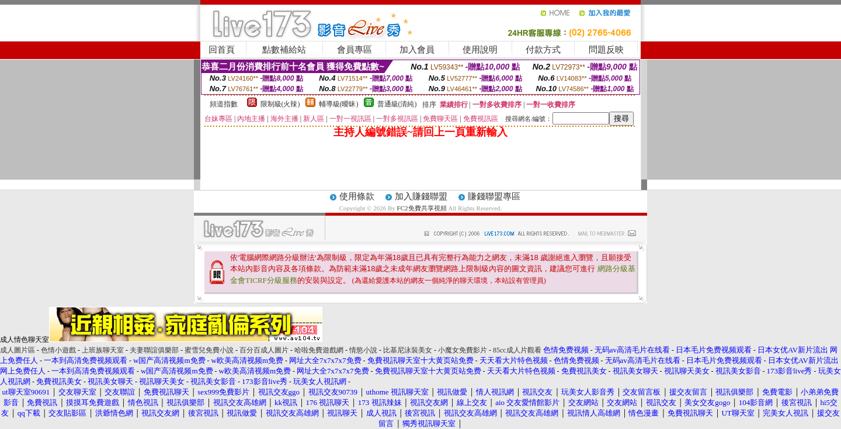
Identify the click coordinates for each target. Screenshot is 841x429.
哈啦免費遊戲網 (318, 350)
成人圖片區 (17, 350)
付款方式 (543, 49)
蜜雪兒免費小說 (209, 350)
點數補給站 (284, 49)
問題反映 (606, 49)
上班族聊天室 (103, 350)
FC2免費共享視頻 (422, 208)
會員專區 (354, 49)
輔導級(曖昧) (339, 104)
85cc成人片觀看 (517, 350)
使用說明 (480, 49)
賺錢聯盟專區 (494, 196)
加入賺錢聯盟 (421, 196)
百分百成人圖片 (264, 350)
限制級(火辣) (280, 104)
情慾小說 (363, 350)
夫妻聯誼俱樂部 (154, 350)
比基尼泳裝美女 (407, 350)
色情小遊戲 (58, 350)
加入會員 (417, 49)
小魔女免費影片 (462, 350)
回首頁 (221, 49)
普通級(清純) (397, 104)
